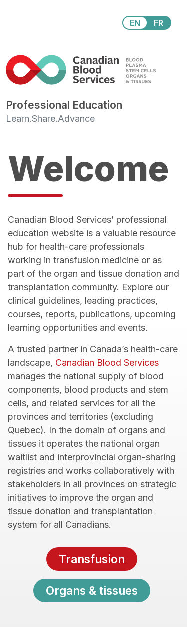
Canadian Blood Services (107, 363)
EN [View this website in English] (135, 23)
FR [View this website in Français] (158, 23)
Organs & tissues (92, 591)
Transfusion (92, 559)
